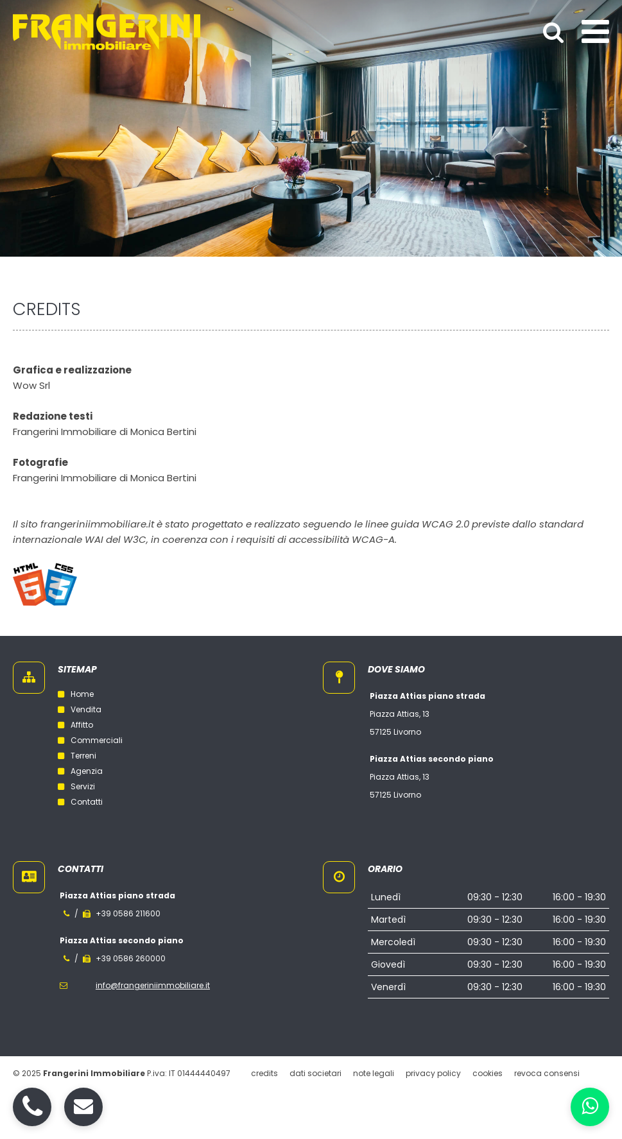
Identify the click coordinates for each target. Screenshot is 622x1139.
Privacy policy (433, 1073)
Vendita (79, 709)
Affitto (75, 724)
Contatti (80, 801)
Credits (264, 1073)
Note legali (373, 1073)
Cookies (487, 1073)
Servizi (76, 786)
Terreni (77, 755)
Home (76, 694)
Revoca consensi (547, 1073)
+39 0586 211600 (128, 913)
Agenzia (80, 771)
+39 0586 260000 (131, 958)
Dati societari (315, 1073)
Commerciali (90, 740)
